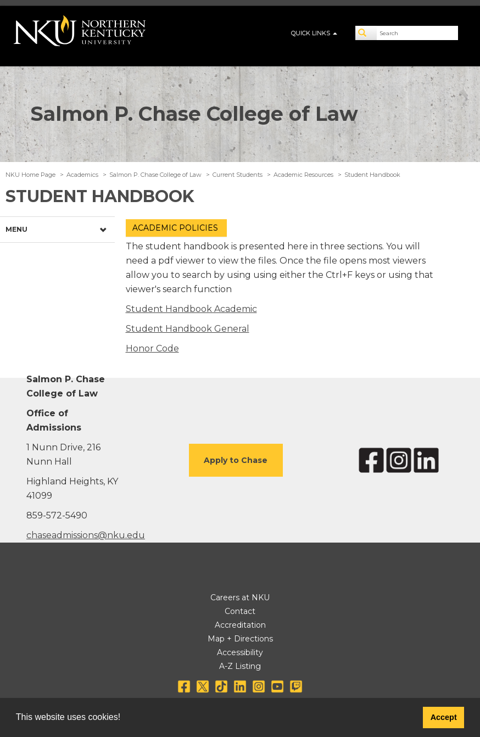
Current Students (238, 174)
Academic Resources (303, 174)
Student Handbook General (187, 328)
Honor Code (152, 348)
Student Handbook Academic (191, 309)
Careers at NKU (240, 597)
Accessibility (240, 652)
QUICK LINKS (314, 33)
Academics (82, 174)
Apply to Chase (235, 460)
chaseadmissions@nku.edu (85, 535)
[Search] (366, 33)
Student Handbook (372, 174)
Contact (240, 611)
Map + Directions (240, 639)
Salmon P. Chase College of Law (194, 114)
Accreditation (240, 625)
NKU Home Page (30, 174)
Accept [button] (444, 717)
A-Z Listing (240, 666)
